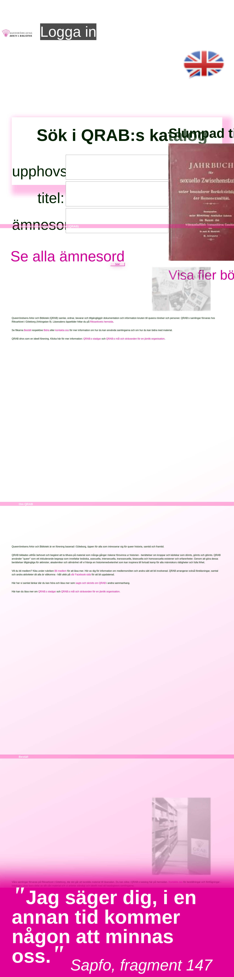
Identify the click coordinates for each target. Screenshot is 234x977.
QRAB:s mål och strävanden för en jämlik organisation (135, 339)
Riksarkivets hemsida (101, 322)
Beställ (28, 330)
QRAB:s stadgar (92, 339)
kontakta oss (62, 330)
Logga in (68, 32)
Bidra (47, 330)
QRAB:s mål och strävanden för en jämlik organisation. (90, 591)
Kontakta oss (176, 882)
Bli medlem (61, 571)
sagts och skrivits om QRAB (91, 583)
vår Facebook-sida (81, 574)
